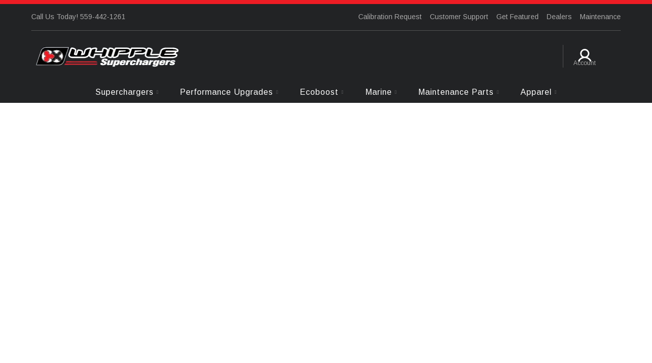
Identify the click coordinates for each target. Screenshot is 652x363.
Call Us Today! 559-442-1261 (78, 17)
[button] (127, 92)
